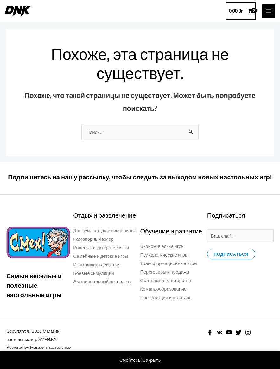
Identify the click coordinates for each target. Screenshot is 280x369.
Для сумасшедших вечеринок (104, 230)
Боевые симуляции (93, 273)
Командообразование (163, 289)
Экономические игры (162, 246)
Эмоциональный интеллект (102, 281)
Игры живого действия (97, 264)
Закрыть (152, 360)
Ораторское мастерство (165, 280)
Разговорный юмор (93, 239)
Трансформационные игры (168, 263)
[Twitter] (238, 332)
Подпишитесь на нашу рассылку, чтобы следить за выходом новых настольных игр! (140, 177)
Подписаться (231, 254)
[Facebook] (210, 332)
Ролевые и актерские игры (101, 247)
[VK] (219, 332)
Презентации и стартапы (166, 297)
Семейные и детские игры (100, 256)
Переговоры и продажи (164, 272)
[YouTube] (229, 332)
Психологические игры (164, 254)
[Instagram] (248, 332)
